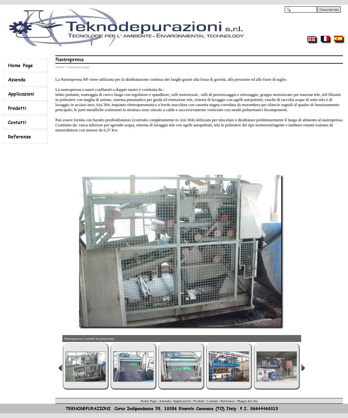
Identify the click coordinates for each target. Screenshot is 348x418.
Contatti (212, 401)
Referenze (228, 401)
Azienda (165, 401)
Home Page (148, 401)
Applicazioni (182, 401)
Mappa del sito (247, 401)
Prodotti (198, 401)
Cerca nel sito (329, 9)
